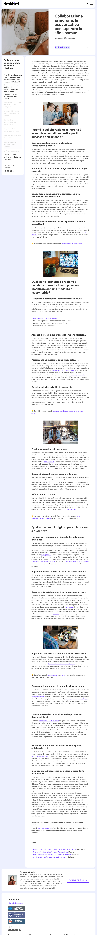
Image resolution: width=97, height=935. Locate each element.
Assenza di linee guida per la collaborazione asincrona (12, 113)
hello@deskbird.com (15, 903)
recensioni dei (52, 675)
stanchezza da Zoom (70, 509)
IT (87, 4)
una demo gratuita (44, 828)
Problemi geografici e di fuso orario (12, 137)
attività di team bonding (39, 756)
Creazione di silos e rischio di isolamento (11, 130)
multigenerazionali (37, 696)
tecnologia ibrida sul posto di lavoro (43, 561)
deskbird (56, 614)
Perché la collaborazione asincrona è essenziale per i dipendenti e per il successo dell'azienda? (13, 78)
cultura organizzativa (78, 375)
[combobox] (87, 4)
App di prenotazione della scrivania (45, 318)
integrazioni (69, 607)
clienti (64, 675)
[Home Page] (11, 4)
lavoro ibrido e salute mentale (71, 243)
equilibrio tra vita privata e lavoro (77, 561)
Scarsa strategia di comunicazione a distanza (10, 145)
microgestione (46, 555)
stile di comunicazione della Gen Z (77, 699)
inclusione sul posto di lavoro (49, 721)
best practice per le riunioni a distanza (61, 664)
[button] (91, 3)
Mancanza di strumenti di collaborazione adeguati (12, 105)
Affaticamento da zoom (12, 151)
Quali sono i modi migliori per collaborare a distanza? (12, 157)
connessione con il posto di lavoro (63, 370)
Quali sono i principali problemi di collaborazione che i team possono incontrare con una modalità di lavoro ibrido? (12, 91)
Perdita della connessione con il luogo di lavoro (10, 122)
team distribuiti (49, 462)
